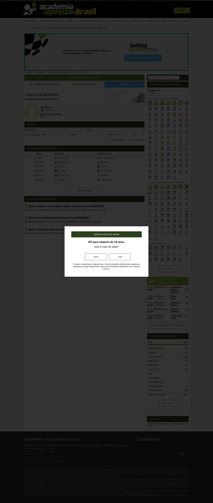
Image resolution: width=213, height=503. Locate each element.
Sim (120, 257)
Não (96, 257)
